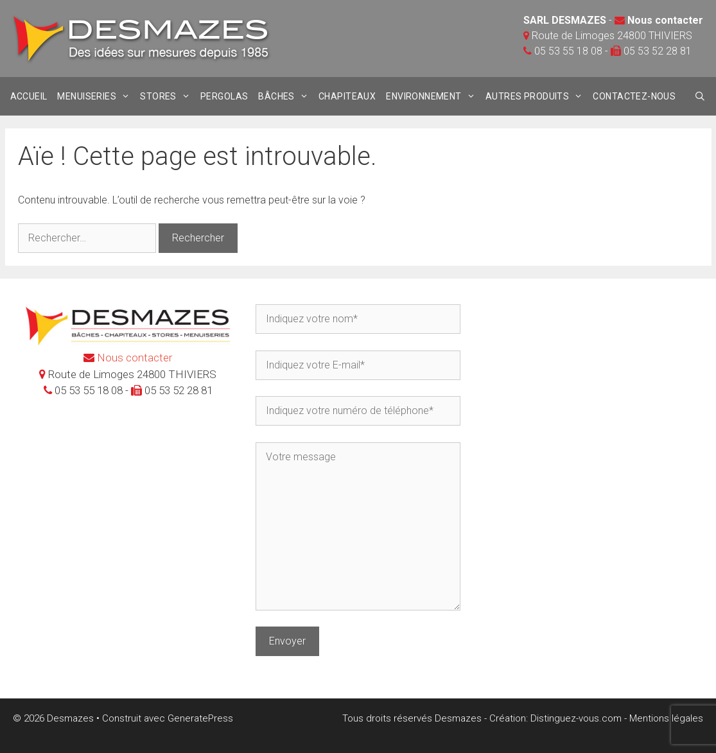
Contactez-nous (634, 96)
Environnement (433, 96)
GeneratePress (200, 718)
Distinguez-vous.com (576, 718)
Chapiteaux (347, 96)
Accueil (29, 96)
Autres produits (536, 96)
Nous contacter (665, 20)
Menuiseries (96, 96)
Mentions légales (666, 718)
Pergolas (224, 96)
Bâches (285, 96)
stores (167, 96)
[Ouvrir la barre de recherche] (701, 96)
